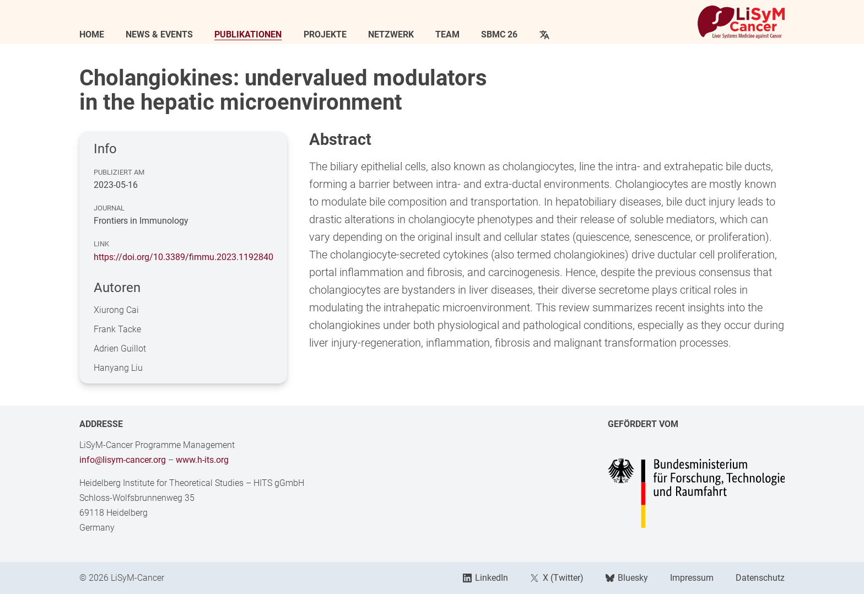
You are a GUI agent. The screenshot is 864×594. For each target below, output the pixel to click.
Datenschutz (760, 578)
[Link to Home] (741, 22)
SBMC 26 (499, 34)
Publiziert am (119, 172)
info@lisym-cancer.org (122, 460)
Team (447, 34)
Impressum (692, 578)
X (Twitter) (556, 578)
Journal (109, 208)
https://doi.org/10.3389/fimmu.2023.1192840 (183, 257)
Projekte (325, 34)
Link (101, 244)
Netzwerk (391, 34)
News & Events (159, 34)
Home (91, 34)
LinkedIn (485, 578)
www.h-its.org (202, 460)
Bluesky (627, 578)
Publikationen (248, 34)
